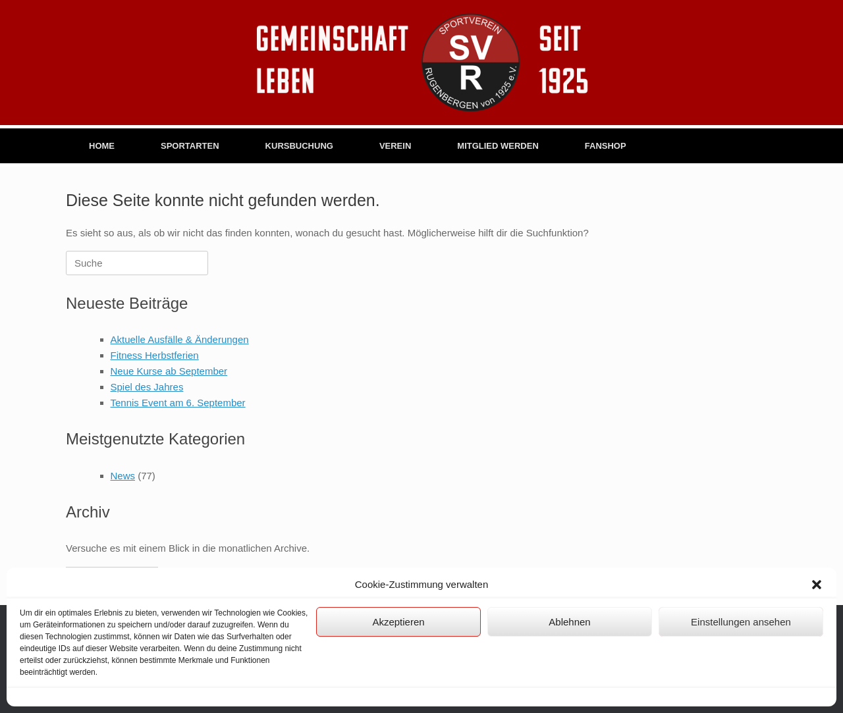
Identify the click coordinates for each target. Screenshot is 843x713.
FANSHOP (605, 146)
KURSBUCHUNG (299, 146)
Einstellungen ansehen (741, 621)
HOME (102, 146)
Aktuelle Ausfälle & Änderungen (180, 339)
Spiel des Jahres (147, 386)
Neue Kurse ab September (169, 371)
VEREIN (395, 146)
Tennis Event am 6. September (178, 402)
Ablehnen (569, 621)
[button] (816, 584)
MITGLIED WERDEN (498, 146)
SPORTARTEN (190, 146)
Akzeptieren (398, 621)
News (123, 475)
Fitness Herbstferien (155, 355)
